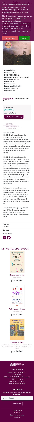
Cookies (17, 417)
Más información (10, 38)
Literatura (6, 226)
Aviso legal (17, 413)
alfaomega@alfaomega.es (17, 383)
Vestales (13, 73)
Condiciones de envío (17, 415)
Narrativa (6, 230)
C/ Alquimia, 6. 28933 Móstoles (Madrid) (17, 377)
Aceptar (24, 38)
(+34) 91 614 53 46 (17, 379)
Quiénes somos (17, 410)
